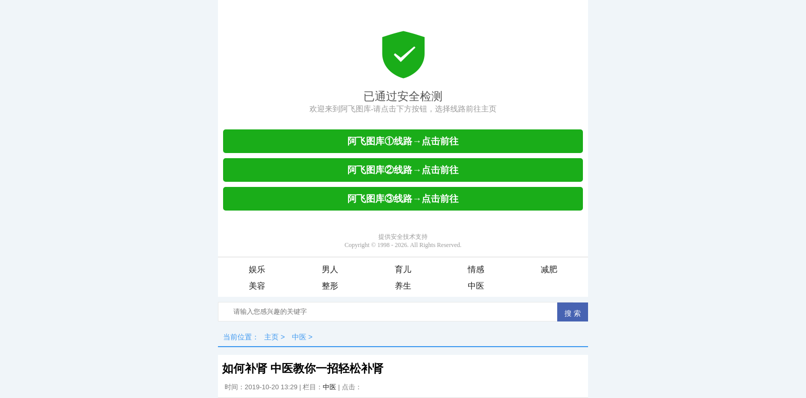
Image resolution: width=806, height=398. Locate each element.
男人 (330, 269)
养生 (403, 285)
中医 (476, 285)
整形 (330, 285)
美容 (257, 285)
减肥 (549, 269)
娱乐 (257, 269)
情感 (476, 269)
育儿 (403, 269)
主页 (271, 337)
